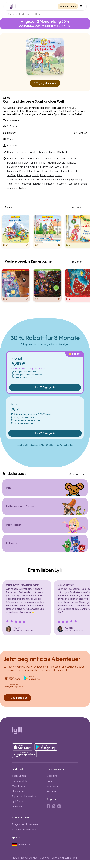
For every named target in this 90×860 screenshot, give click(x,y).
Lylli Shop (17, 801)
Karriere (51, 791)
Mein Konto (18, 786)
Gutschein (17, 806)
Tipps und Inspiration (24, 796)
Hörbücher (18, 791)
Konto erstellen (68, 6)
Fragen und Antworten (25, 824)
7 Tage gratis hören (45, 83)
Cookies (44, 857)
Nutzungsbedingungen (24, 857)
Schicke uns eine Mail (24, 829)
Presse (50, 781)
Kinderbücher (26, 14)
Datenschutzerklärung (64, 857)
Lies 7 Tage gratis (45, 387)
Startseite (12, 14)
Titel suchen (19, 775)
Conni (38, 14)
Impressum (53, 786)
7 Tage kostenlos (17, 697)
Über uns (52, 775)
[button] (81, 6)
